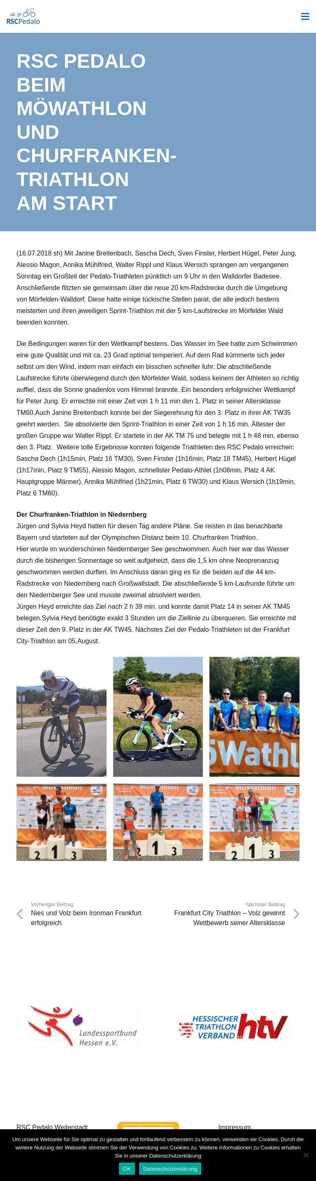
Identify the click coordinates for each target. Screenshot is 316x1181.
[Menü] (305, 16)
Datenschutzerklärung (170, 1169)
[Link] (23, 16)
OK (127, 1169)
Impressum (234, 1127)
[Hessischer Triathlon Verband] (234, 1026)
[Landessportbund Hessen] (82, 1026)
